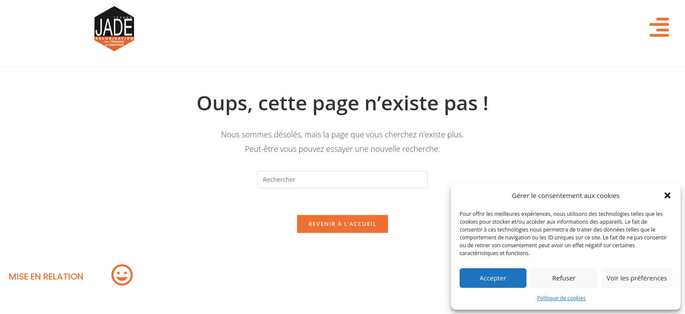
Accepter (493, 277)
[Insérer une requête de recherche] (342, 179)
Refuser (564, 277)
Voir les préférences (636, 277)
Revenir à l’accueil (342, 224)
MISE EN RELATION (46, 276)
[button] (667, 195)
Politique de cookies (561, 298)
